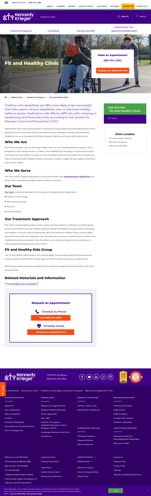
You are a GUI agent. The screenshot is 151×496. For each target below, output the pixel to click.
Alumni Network (85, 444)
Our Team (112, 118)
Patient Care (16, 97)
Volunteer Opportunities (87, 472)
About (50, 6)
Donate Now (83, 461)
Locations (102, 6)
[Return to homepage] (18, 17)
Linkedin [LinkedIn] (96, 377)
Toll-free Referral (18, 461)
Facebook (82, 377)
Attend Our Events (85, 468)
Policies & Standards (14, 422)
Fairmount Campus (123, 406)
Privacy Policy (119, 466)
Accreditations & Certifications (19, 426)
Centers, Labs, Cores (87, 406)
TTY (12, 470)
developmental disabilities (77, 176)
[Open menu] (137, 16)
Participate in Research (88, 410)
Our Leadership (12, 410)
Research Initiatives (87, 397)
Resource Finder (121, 443)
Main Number (16, 466)
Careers (61, 6)
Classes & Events (85, 440)
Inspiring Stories (48, 457)
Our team (9, 192)
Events (71, 6)
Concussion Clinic (29, 391)
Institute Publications (50, 461)
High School (119, 410)
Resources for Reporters (51, 476)
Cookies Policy (120, 461)
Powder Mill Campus (123, 418)
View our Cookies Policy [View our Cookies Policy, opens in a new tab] (18, 493)
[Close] (147, 490)
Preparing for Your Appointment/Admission (124, 29)
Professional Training (88, 428)
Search (125, 16)
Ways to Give (18, 3)
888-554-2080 (35, 3)
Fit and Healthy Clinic (125, 111)
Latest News (46, 468)
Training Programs (86, 436)
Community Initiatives (125, 428)
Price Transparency (14, 430)
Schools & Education (124, 397)
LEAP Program (121, 414)
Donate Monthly (85, 457)
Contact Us (118, 457)
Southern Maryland (123, 422)
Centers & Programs (20, 31)
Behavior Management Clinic (99, 391)
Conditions (53, 31)
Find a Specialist (49, 414)
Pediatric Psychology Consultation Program (62, 391)
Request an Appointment (112, 70)
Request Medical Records (53, 410)
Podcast (110, 377)
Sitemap (117, 470)
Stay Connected (12, 414)
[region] (75, 491)
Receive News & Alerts (50, 472)
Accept (115, 490)
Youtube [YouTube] (89, 377)
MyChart (114, 6)
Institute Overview (14, 397)
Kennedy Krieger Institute (5, 97)
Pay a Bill (45, 418)
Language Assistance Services (55, 432)
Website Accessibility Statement (127, 475)
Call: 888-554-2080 (51, 317)
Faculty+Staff (86, 6)
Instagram (103, 377)
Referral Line (16, 457)
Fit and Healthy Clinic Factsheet (21, 284)
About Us (9, 406)
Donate (127, 6)
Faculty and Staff (86, 31)
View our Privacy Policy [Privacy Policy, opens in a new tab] (34, 493)
